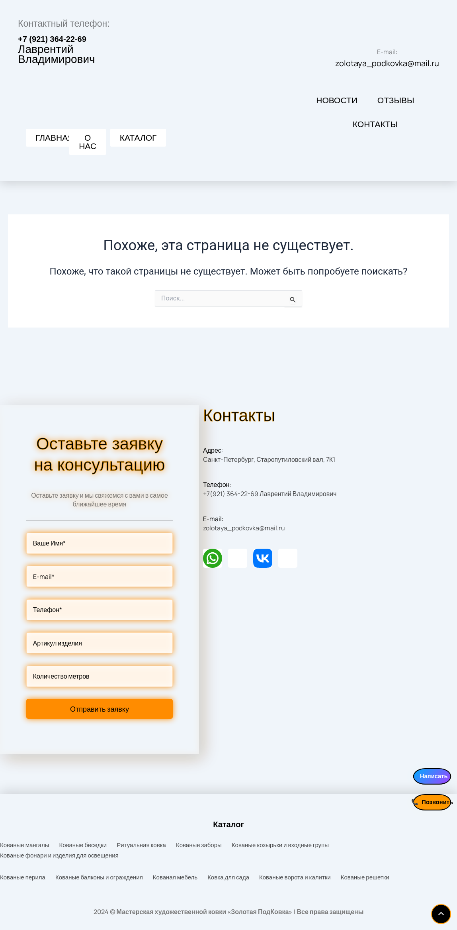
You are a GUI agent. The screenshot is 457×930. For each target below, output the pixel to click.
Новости (336, 106)
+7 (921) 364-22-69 (52, 45)
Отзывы (395, 106)
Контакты (375, 130)
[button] (138, 144)
